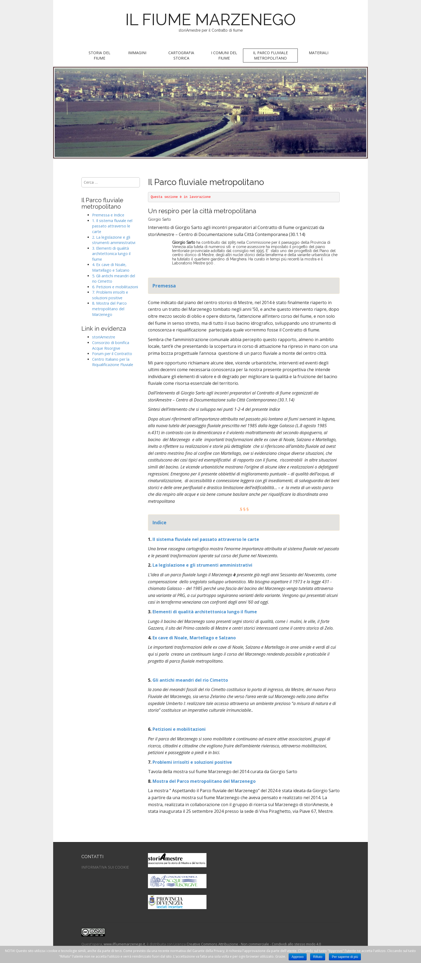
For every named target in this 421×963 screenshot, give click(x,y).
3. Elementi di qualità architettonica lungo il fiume (111, 254)
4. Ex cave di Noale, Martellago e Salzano (110, 267)
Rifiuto (317, 957)
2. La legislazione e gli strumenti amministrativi (113, 240)
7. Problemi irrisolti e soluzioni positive (110, 295)
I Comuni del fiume (224, 55)
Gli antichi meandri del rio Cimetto (190, 680)
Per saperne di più (345, 957)
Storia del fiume (99, 55)
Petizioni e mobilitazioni (179, 729)
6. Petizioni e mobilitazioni (115, 286)
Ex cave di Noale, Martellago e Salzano (193, 638)
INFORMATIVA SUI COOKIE (105, 867)
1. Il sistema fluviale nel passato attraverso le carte (112, 226)
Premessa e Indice (108, 214)
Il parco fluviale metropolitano (270, 55)
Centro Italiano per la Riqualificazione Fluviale (112, 362)
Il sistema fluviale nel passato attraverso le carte (205, 539)
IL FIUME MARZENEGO (210, 19)
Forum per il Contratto (112, 353)
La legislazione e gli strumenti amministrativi (202, 565)
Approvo (298, 957)
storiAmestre (103, 337)
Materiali (318, 52)
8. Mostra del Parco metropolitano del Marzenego (109, 309)
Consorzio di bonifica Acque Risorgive (110, 345)
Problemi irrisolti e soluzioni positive (192, 762)
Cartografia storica (181, 55)
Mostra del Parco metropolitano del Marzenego (204, 781)
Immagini (137, 52)
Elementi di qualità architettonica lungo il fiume (205, 612)
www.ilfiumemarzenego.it (124, 944)
